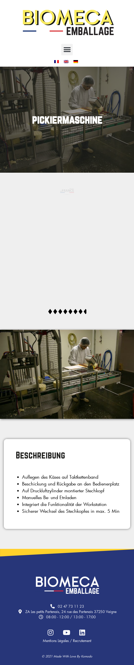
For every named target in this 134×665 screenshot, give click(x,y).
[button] (67, 49)
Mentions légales (56, 640)
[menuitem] (56, 62)
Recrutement (82, 640)
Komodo (86, 656)
